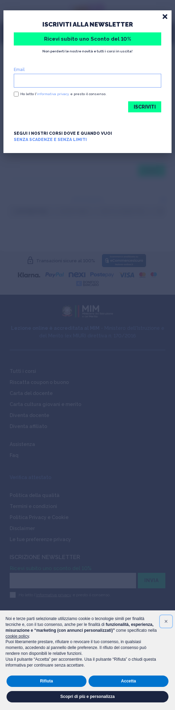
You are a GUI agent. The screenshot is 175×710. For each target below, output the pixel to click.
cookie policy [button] (17, 636)
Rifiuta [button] (46, 681)
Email (19, 69)
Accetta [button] (128, 681)
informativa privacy (53, 94)
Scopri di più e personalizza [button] (87, 696)
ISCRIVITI (145, 107)
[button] (166, 621)
